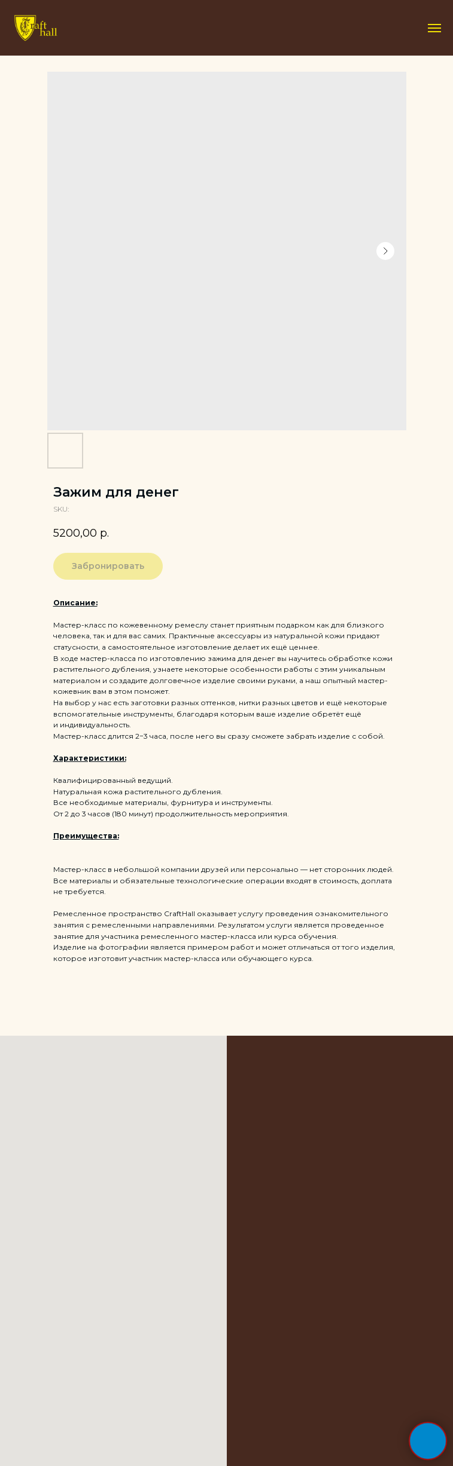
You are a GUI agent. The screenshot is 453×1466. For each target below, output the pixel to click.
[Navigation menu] (434, 28)
